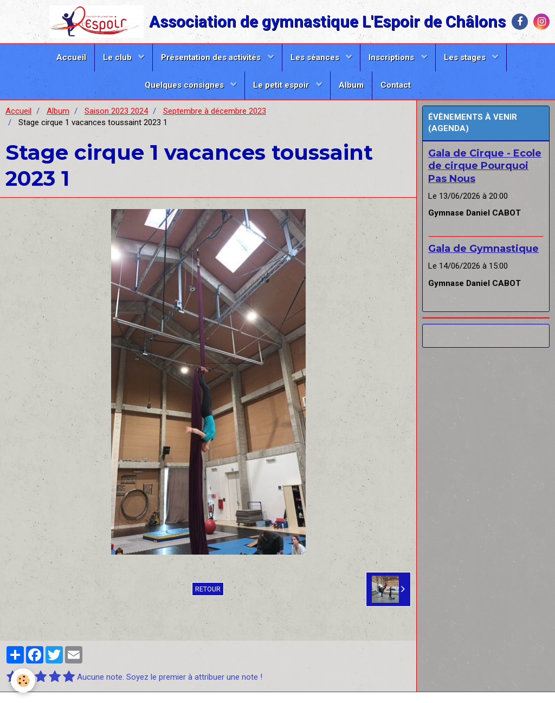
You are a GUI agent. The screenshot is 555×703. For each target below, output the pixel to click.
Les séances (316, 57)
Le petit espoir (282, 85)
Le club (118, 57)
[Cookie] (23, 680)
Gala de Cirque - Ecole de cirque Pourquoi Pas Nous (484, 166)
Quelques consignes (185, 85)
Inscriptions (392, 57)
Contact (395, 85)
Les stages (466, 57)
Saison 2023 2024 (116, 111)
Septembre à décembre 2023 (214, 111)
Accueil (71, 57)
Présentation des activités (212, 57)
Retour (208, 589)
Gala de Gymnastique (483, 249)
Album (351, 85)
